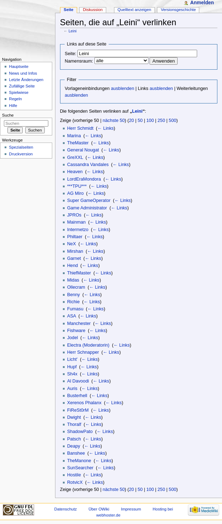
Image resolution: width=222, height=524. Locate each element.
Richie (73, 301)
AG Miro (75, 193)
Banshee (76, 453)
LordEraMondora (84, 179)
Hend (72, 265)
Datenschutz (65, 509)
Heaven (75, 171)
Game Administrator (87, 207)
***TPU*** (77, 186)
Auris (72, 388)
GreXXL (75, 157)
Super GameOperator (88, 200)
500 (172, 120)
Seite (68, 9)
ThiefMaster (79, 273)
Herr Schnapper (83, 352)
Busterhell (77, 395)
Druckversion (21, 154)
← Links (105, 128)
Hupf (72, 366)
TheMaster (78, 142)
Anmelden (202, 2)
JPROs (74, 215)
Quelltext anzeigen (134, 9)
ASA (71, 316)
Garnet (74, 258)
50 (140, 120)
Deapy (73, 446)
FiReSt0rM (78, 410)
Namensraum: (79, 61)
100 (150, 120)
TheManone (79, 460)
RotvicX (75, 482)
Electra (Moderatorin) (88, 345)
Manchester (79, 323)
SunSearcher (80, 467)
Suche (8, 115)
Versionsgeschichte (178, 9)
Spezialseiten (21, 147)
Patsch (74, 439)
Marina (74, 135)
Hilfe (13, 105)
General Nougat (83, 150)
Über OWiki (98, 509)
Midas (73, 280)
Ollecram (76, 287)
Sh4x (72, 373)
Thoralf (74, 424)
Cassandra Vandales (88, 164)
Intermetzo (77, 229)
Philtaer (74, 236)
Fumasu (75, 308)
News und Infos (23, 73)
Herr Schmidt (80, 128)
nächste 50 (114, 120)
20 (131, 120)
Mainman (76, 222)
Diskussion (93, 9)
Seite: (70, 53)
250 (161, 120)
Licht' (72, 359)
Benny (73, 294)
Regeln (15, 99)
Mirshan (75, 251)
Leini (73, 31)
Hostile (74, 474)
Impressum (131, 509)
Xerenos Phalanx (84, 402)
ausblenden (122, 88)
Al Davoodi (78, 381)
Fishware (76, 330)
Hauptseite (18, 66)
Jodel (72, 337)
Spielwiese (18, 92)
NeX (71, 243)
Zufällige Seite (22, 86)
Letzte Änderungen (26, 79)
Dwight (74, 417)
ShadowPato (80, 431)
